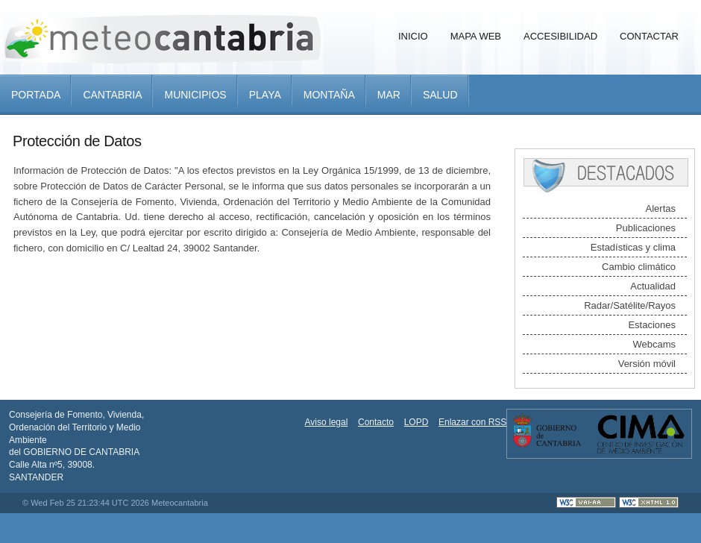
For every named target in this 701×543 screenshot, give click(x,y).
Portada (35, 95)
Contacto (376, 422)
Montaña (329, 95)
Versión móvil (647, 363)
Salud (440, 95)
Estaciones (652, 324)
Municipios (195, 95)
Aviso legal (326, 422)
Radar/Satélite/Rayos (630, 305)
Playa (265, 95)
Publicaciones (646, 227)
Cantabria (112, 95)
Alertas (661, 208)
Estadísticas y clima (633, 247)
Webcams (654, 344)
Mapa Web (475, 36)
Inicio (413, 36)
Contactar (649, 36)
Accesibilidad (560, 36)
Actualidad (653, 286)
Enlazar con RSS (472, 422)
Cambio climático (639, 266)
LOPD (416, 422)
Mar (388, 95)
